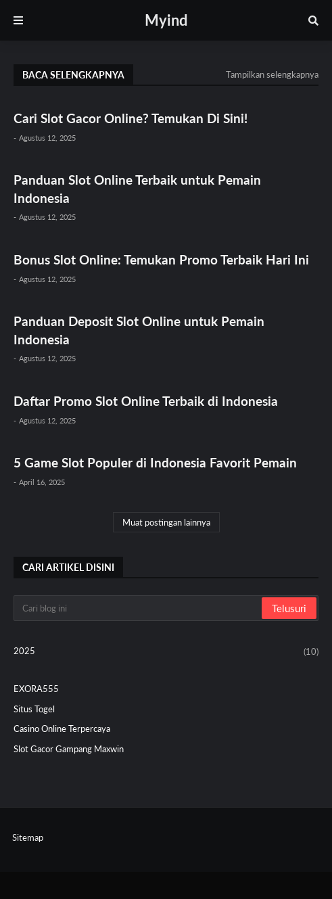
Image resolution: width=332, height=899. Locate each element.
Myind (166, 20)
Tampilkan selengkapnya (272, 74)
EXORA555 (36, 688)
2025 (166, 651)
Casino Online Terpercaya (62, 728)
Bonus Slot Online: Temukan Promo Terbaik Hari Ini (161, 259)
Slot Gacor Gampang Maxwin (69, 748)
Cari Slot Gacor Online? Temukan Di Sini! (130, 118)
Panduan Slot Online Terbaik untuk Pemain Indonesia (137, 189)
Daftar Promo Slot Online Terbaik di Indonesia (146, 401)
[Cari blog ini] (139, 608)
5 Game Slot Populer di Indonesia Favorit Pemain (155, 462)
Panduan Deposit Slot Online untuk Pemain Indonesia (139, 330)
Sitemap (27, 837)
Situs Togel (34, 709)
